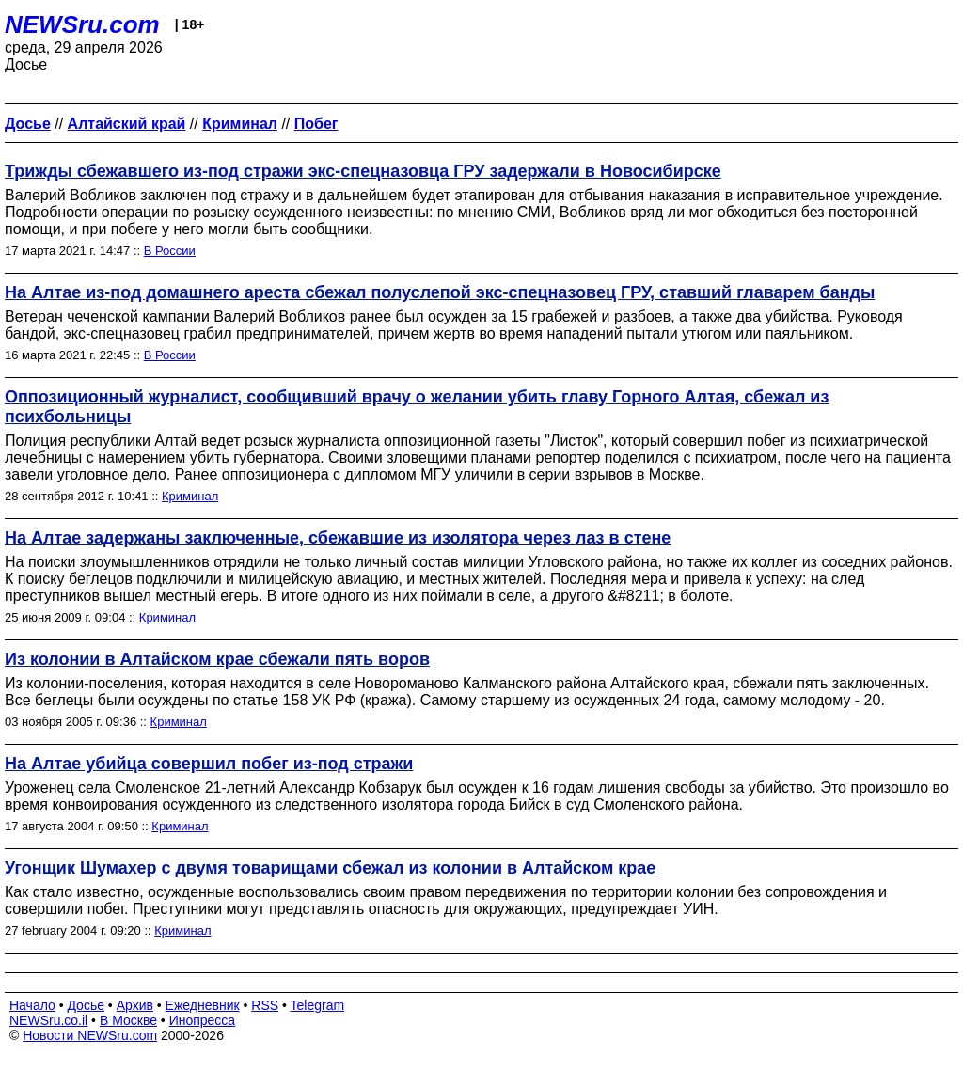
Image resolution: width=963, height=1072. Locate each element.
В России (170, 251)
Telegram (318, 1005)
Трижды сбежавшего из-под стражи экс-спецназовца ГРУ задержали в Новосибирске (363, 171)
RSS (264, 1005)
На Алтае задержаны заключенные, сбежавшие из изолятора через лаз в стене (338, 537)
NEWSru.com (82, 24)
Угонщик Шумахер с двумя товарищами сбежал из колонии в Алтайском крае (330, 868)
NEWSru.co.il (48, 1020)
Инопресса (202, 1020)
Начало (32, 1005)
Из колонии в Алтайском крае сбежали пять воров (217, 659)
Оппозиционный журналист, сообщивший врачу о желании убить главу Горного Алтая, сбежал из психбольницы (417, 406)
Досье (85, 1005)
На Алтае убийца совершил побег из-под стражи (209, 763)
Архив (135, 1005)
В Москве (128, 1020)
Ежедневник (203, 1005)
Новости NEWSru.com (90, 1035)
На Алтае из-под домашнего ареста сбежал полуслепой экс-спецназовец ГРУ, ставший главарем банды (440, 292)
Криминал (190, 496)
